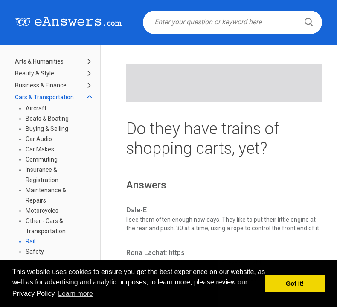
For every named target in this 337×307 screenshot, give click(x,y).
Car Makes (40, 149)
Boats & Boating (47, 118)
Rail (30, 241)
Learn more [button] (75, 293)
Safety (35, 251)
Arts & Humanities (39, 61)
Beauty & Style (34, 73)
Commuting (42, 159)
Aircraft (36, 108)
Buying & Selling (47, 128)
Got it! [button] (295, 283)
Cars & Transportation (44, 97)
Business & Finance (41, 85)
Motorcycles (42, 210)
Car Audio (39, 139)
